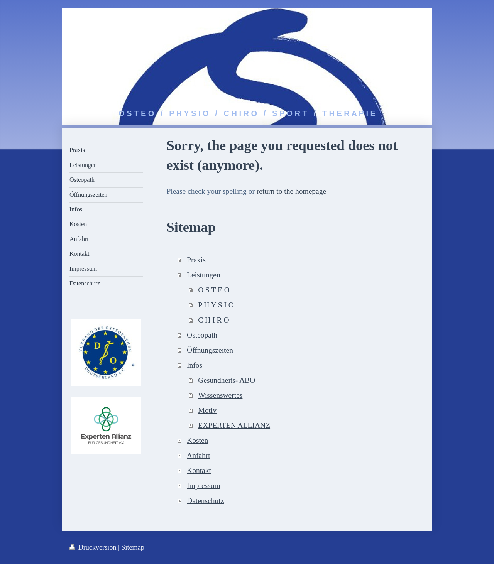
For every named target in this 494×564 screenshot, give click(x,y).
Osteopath (202, 335)
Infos (194, 365)
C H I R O (213, 320)
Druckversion (93, 547)
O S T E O (214, 290)
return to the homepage (291, 191)
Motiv (207, 410)
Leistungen (203, 275)
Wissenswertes (220, 395)
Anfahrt (198, 455)
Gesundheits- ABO (226, 380)
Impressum (203, 485)
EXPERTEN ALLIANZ (234, 425)
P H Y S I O (216, 305)
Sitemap (132, 547)
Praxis (196, 260)
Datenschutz (205, 500)
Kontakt (199, 470)
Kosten (197, 440)
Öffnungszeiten (210, 350)
